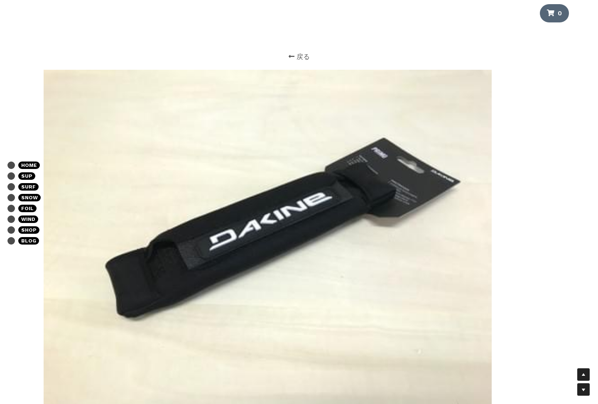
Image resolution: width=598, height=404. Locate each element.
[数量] (467, 165)
